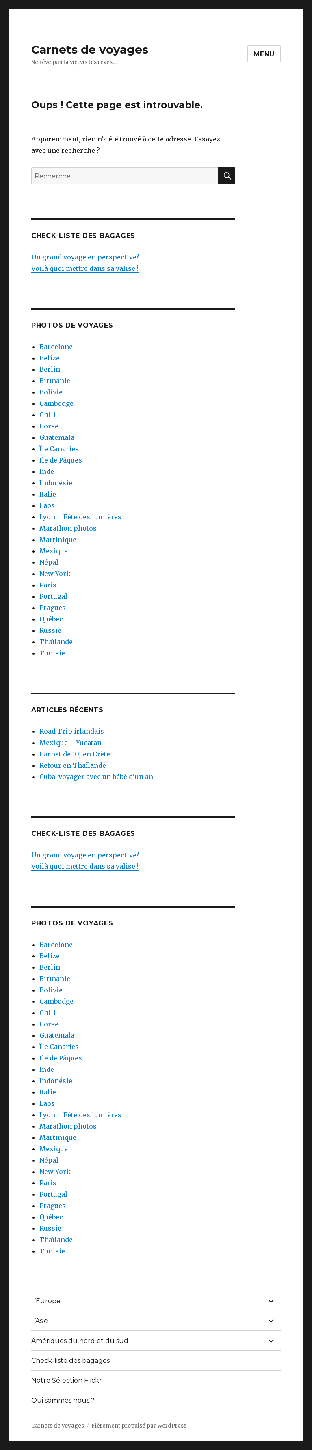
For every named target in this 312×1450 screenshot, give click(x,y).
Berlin (49, 369)
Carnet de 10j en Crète (74, 754)
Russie (50, 630)
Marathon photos (68, 528)
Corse (48, 426)
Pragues (52, 608)
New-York (55, 574)
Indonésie (55, 483)
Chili (47, 415)
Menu (264, 54)
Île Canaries (59, 449)
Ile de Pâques (60, 460)
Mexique (53, 551)
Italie (47, 494)
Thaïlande (56, 642)
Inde (46, 471)
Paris (47, 585)
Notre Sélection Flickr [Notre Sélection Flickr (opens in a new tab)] (66, 1380)
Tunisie (52, 653)
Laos (47, 505)
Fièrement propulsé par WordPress (138, 1425)
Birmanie (54, 381)
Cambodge (56, 403)
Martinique (57, 539)
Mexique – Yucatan (70, 743)
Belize (49, 358)
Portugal (53, 596)
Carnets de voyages (89, 49)
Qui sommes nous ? (63, 1400)
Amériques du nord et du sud (79, 1341)
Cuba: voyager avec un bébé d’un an (96, 777)
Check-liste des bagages (70, 1360)
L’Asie (39, 1321)
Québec (51, 619)
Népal (48, 562)
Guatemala (56, 437)
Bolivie (51, 392)
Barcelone (56, 347)
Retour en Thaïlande (72, 765)
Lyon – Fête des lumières (80, 517)
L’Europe (46, 1301)
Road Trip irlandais (71, 731)
